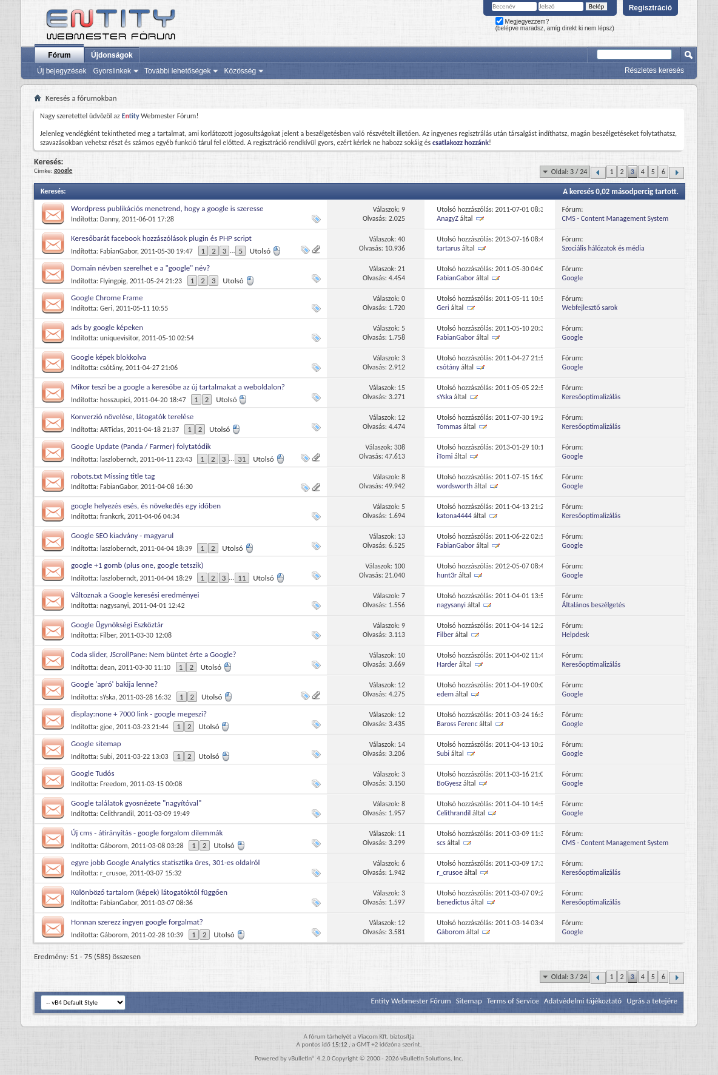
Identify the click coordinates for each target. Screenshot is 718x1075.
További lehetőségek (177, 71)
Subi (106, 756)
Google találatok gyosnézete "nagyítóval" (136, 802)
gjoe (106, 727)
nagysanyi (114, 605)
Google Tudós (93, 773)
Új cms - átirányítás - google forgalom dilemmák (147, 832)
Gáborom (114, 845)
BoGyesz (449, 783)
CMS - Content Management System (615, 218)
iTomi (444, 456)
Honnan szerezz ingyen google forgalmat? (137, 921)
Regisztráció (650, 8)
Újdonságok (112, 55)
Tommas (449, 426)
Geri (106, 308)
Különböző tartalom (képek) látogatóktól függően (149, 892)
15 (401, 387)
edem (445, 694)
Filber (108, 635)
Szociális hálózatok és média (603, 248)
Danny (109, 219)
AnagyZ (447, 218)
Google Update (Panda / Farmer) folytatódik (141, 446)
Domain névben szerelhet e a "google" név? (140, 267)
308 (399, 447)
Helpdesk (575, 634)
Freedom (113, 784)
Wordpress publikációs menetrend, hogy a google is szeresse (167, 208)
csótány (111, 367)
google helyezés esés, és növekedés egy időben (146, 505)
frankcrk (112, 516)
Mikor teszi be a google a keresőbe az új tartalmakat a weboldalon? (178, 386)
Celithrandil (117, 813)
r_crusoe (113, 873)
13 (401, 536)
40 (401, 239)
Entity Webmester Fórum (411, 1000)
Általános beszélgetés (593, 605)
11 (242, 577)
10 (401, 655)
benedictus (453, 902)
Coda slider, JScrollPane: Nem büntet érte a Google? (154, 654)
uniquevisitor (119, 338)
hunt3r (447, 575)
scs (441, 842)
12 (401, 417)
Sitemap (469, 1000)
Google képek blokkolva (108, 357)
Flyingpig (113, 281)
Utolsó (266, 250)
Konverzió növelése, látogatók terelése (132, 416)
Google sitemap (96, 743)
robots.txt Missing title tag (113, 475)
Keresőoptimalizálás (591, 397)
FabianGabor (118, 251)
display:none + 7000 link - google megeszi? (139, 713)
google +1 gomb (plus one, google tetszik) (137, 565)
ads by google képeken (107, 327)
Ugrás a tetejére (651, 1000)
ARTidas (112, 429)
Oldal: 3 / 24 (569, 171)
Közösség (240, 71)
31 (242, 458)
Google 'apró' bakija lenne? (114, 684)
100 (399, 566)
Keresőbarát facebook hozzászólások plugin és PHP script (161, 238)
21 (401, 269)
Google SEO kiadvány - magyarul (122, 535)
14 (401, 744)
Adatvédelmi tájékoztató (583, 1000)
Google (572, 278)
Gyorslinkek (112, 71)
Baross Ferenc (457, 723)
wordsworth (454, 486)
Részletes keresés (654, 70)
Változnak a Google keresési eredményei (135, 594)
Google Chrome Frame (107, 297)
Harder (447, 664)
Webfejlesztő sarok (590, 307)
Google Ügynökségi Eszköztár (117, 624)
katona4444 (454, 515)
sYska (444, 397)
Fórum (59, 55)
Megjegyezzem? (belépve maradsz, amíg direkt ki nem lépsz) (554, 25)
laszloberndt (118, 459)
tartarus (448, 248)
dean (107, 667)
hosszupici (115, 400)
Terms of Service (513, 1000)
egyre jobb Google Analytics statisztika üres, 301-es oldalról (165, 862)
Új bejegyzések (61, 71)
